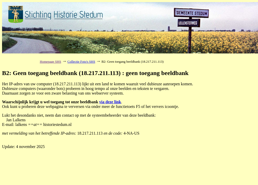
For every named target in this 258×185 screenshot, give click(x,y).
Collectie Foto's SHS (81, 61)
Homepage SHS (50, 61)
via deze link (110, 102)
